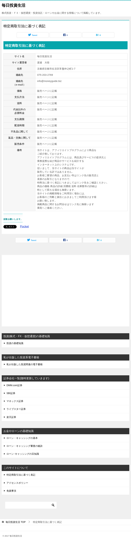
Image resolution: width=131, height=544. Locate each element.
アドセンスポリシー (17, 482)
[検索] (31, 505)
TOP (16, 522)
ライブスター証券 (16, 409)
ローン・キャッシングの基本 (22, 438)
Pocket (24, 226)
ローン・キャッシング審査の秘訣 (25, 446)
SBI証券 (11, 393)
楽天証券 (11, 417)
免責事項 (11, 490)
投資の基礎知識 (15, 343)
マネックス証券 (15, 401)
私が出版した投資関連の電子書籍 (25, 364)
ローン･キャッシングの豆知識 (23, 453)
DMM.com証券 (14, 385)
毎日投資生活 (13, 5)
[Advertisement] (65, 291)
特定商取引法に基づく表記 (21, 474)
